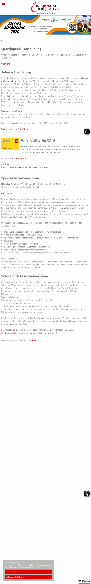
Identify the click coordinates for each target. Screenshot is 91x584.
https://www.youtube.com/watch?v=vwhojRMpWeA (24, 167)
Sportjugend (5, 41)
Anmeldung (6, 193)
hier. (34, 340)
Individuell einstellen (14, 577)
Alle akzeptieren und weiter (16, 571)
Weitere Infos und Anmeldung (14, 129)
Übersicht (5, 63)
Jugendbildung (18, 41)
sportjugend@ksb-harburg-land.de (16, 333)
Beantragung (21, 158)
